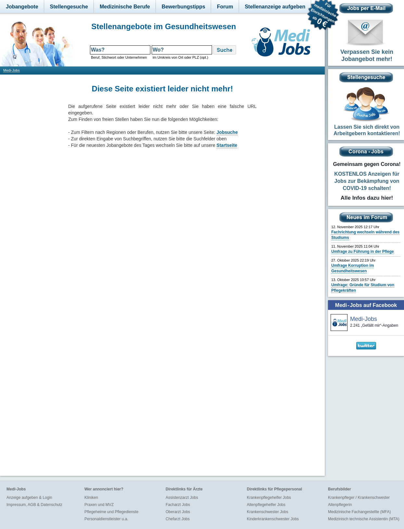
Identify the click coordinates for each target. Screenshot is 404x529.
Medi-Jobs (11, 70)
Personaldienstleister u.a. (106, 519)
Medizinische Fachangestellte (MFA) (359, 512)
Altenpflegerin (340, 504)
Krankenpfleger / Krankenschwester (359, 497)
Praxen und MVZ (99, 504)
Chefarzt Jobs (178, 519)
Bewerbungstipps (183, 6)
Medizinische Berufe (125, 6)
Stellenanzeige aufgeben (275, 6)
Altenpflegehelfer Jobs (266, 504)
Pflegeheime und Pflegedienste (111, 512)
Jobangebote (22, 6)
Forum (225, 6)
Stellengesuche (69, 6)
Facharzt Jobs (178, 504)
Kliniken (91, 497)
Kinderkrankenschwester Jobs (273, 519)
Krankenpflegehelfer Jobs (269, 497)
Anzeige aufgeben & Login (29, 497)
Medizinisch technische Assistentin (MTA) (363, 519)
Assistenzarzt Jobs (182, 497)
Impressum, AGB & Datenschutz (34, 504)
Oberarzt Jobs (178, 512)
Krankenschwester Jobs (267, 512)
